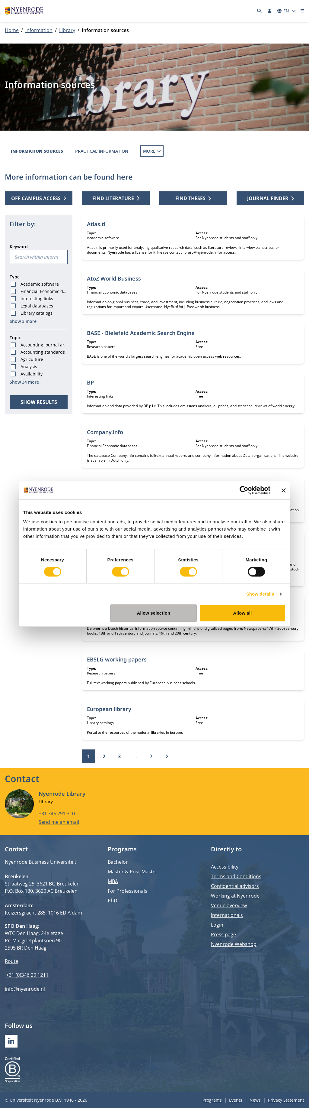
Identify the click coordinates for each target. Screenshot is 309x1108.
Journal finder (270, 198)
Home (12, 30)
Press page (223, 934)
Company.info (105, 432)
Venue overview (229, 905)
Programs (212, 1100)
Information (39, 30)
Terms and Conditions (236, 876)
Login (217, 924)
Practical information (101, 151)
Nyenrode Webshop (233, 944)
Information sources (37, 151)
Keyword (19, 246)
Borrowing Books (161, 151)
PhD (112, 900)
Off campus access (38, 198)
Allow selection (153, 613)
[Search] (259, 11)
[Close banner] (284, 490)
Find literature (115, 198)
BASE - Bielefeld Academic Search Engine (141, 332)
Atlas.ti (96, 224)
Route (11, 961)
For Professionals (127, 891)
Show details (260, 593)
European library (109, 709)
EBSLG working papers (117, 659)
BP (90, 382)
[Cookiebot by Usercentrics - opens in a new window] (244, 490)
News (255, 1100)
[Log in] (269, 11)
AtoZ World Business (114, 278)
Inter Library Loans (217, 151)
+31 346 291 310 (57, 813)
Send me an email (59, 822)
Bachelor (118, 862)
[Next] (166, 756)
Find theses (193, 198)
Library (67, 30)
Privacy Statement (286, 1100)
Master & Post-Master (133, 871)
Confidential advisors (235, 886)
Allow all (242, 613)
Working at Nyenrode (235, 895)
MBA (113, 881)
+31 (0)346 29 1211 (27, 975)
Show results (39, 402)
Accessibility (224, 866)
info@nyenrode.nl (25, 989)
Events (235, 1100)
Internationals (227, 915)
